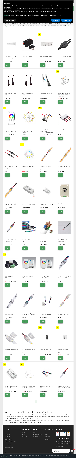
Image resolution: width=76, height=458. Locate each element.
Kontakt (23, 437)
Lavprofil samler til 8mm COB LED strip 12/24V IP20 (64, 167)
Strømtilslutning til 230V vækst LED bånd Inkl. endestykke (28, 387)
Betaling (35, 432)
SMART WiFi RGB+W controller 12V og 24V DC (11, 387)
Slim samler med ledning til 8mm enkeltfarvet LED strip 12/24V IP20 (63, 314)
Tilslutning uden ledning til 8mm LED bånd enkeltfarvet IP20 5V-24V (64, 388)
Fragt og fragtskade (37, 434)
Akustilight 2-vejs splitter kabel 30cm (64, 57)
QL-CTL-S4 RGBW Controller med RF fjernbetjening (46, 277)
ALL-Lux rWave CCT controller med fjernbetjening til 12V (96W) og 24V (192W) (64, 95)
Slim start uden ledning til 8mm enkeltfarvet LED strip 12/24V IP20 (28, 351)
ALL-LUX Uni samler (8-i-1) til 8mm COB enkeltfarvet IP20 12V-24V (28, 131)
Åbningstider (24, 436)
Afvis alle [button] (55, 20)
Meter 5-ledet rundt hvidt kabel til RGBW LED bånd (46, 240)
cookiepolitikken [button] (7, 7)
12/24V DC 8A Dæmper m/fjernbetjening (27, 57)
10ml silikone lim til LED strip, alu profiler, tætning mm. (11, 57)
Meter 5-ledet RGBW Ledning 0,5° (28, 240)
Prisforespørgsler (37, 436)
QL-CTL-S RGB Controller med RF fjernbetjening (28, 277)
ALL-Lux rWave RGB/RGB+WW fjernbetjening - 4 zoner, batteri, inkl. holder (11, 131)
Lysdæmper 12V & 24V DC (63, 203)
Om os (23, 434)
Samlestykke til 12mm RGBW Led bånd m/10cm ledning (46, 313)
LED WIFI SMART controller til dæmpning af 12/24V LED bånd (46, 204)
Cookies (46, 434)
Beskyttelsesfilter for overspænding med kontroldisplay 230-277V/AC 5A (46, 131)
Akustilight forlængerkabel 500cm (27, 94)
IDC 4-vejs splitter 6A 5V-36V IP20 (64, 130)
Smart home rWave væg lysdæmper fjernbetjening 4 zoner (63, 351)
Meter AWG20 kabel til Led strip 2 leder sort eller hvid (64, 240)
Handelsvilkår (48, 432)
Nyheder (23, 432)
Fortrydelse (47, 439)
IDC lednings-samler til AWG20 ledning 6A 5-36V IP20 (11, 167)
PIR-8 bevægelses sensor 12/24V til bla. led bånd (10, 277)
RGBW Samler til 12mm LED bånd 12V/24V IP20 (10, 313)
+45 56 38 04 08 (8, 444)
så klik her (5, 456)
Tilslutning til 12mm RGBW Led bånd (46, 387)
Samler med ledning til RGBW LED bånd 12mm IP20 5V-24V (28, 313)
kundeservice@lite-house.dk (10, 441)
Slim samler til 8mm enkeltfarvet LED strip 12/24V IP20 (11, 350)
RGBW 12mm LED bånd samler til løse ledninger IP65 (64, 277)
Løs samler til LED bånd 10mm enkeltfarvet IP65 (11, 240)
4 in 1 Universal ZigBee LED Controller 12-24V (46, 57)
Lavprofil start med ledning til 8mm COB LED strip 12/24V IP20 (11, 205)
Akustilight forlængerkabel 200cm (10, 94)
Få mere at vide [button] (10, 20)
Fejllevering (47, 437)
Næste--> (42, 401)
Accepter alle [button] (66, 20)
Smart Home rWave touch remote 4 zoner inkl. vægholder (46, 350)
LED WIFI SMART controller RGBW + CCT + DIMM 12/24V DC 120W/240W (28, 205)
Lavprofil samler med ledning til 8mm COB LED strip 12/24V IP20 (46, 168)
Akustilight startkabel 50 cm (46, 93)
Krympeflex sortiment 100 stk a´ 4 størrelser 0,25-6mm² (28, 167)
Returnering (47, 436)
